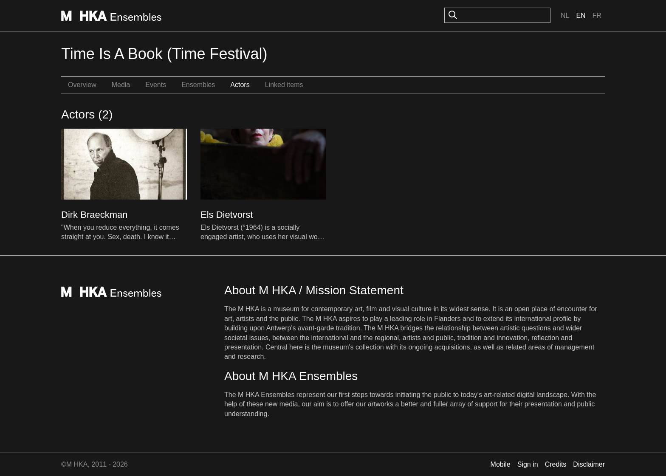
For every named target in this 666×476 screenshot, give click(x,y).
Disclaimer (589, 464)
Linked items (284, 84)
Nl (565, 15)
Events (155, 84)
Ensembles (198, 84)
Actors (239, 84)
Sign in (527, 464)
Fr (597, 15)
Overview (82, 84)
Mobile (501, 464)
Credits (556, 464)
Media (121, 84)
